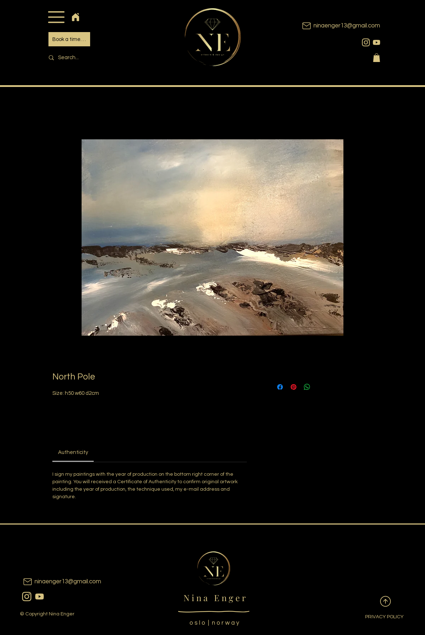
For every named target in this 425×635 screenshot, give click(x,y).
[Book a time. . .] (69, 39)
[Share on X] (320, 387)
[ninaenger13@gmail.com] (330, 25)
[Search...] (93, 58)
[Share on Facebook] (280, 387)
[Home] (75, 16)
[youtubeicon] (376, 42)
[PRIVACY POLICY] (379, 617)
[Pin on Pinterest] (293, 387)
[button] (56, 17)
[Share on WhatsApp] (307, 387)
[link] (73, 452)
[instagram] (366, 42)
